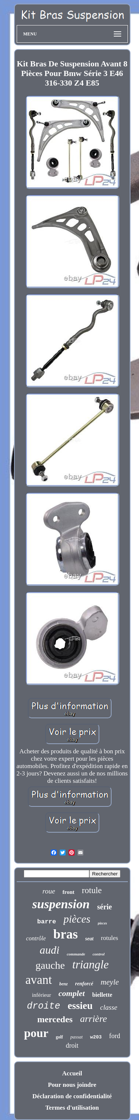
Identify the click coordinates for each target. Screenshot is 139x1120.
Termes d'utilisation (72, 1107)
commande (76, 954)
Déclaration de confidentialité (72, 1096)
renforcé (84, 983)
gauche (50, 965)
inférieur (41, 995)
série (104, 907)
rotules (109, 937)
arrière (93, 1018)
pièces (76, 919)
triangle (90, 964)
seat (89, 938)
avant (38, 979)
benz (63, 983)
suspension (61, 904)
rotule (92, 890)
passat (76, 1037)
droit (72, 1045)
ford (114, 1036)
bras (65, 934)
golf (59, 1037)
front (69, 892)
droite (43, 1006)
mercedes (55, 1019)
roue (48, 891)
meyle (110, 982)
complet (72, 993)
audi (49, 950)
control (99, 954)
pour (36, 1033)
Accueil (72, 1073)
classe (108, 1007)
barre (46, 921)
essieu (80, 1005)
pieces (102, 923)
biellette (102, 995)
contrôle (36, 938)
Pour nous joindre (72, 1084)
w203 (96, 1037)
